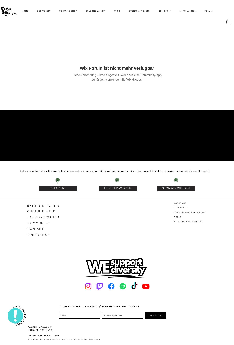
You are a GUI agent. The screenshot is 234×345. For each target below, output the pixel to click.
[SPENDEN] (58, 188)
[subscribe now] (155, 315)
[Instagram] (88, 286)
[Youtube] (146, 286)
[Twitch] (99, 286)
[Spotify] (123, 286)
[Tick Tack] (134, 286)
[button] (228, 21)
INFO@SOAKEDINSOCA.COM (43, 335)
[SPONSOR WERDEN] (176, 188)
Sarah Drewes (94, 339)
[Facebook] (111, 286)
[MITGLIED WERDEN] (118, 188)
